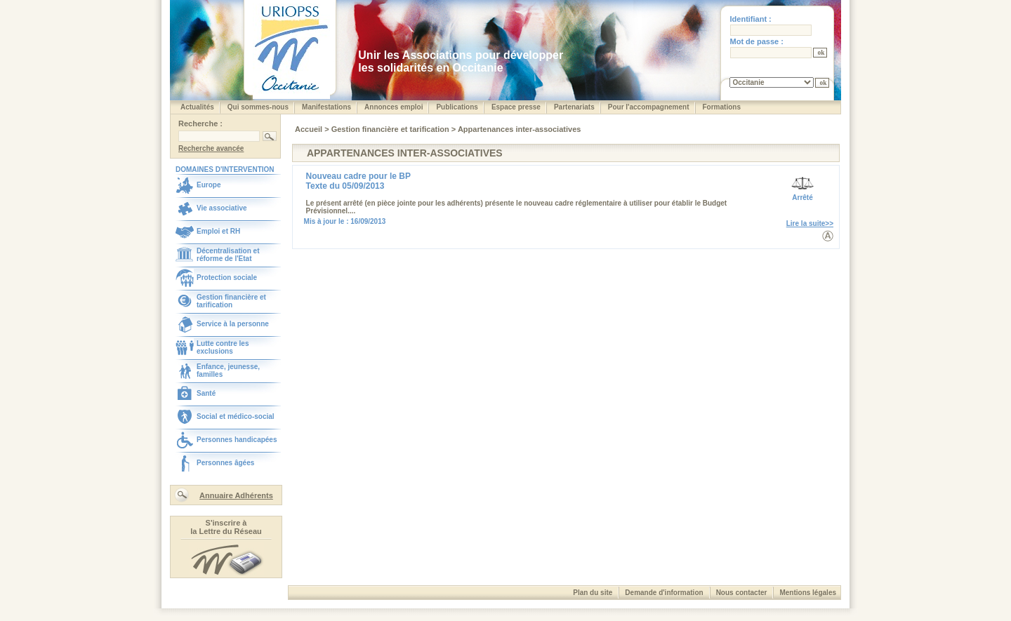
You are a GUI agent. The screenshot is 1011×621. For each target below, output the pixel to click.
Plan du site (592, 592)
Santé (206, 393)
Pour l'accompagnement (648, 107)
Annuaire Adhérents (236, 495)
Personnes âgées (225, 463)
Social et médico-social (236, 416)
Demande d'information (664, 592)
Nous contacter (741, 592)
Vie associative (222, 208)
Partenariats (574, 107)
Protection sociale (227, 277)
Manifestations (326, 107)
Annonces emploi (393, 107)
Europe (208, 185)
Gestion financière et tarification (231, 301)
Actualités (197, 107)
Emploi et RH (218, 231)
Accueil (309, 129)
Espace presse (516, 107)
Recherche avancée (211, 148)
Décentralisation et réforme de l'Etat (228, 254)
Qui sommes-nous (258, 107)
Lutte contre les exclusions (223, 347)
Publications (456, 107)
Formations (722, 107)
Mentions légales (807, 592)
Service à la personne (233, 324)
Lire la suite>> (809, 223)
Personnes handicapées (237, 439)
